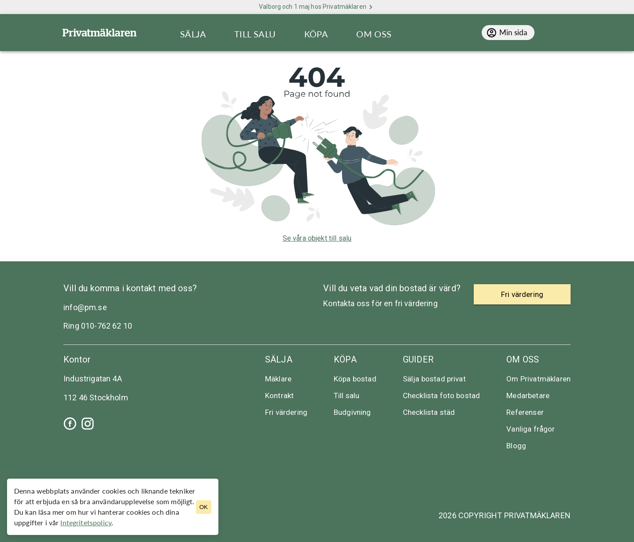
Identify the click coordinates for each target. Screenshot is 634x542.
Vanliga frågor (530, 429)
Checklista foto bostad (441, 395)
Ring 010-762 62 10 (97, 326)
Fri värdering (286, 412)
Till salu (346, 395)
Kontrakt (279, 395)
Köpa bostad (355, 379)
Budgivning (352, 412)
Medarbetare (527, 395)
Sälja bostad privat (434, 379)
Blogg (516, 446)
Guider (418, 359)
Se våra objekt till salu (317, 238)
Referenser (525, 412)
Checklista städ (429, 412)
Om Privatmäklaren (538, 379)
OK (203, 507)
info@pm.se (85, 307)
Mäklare (278, 379)
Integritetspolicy (85, 522)
